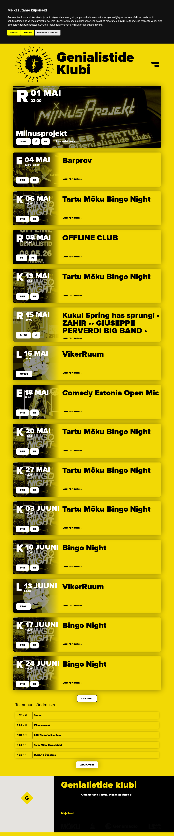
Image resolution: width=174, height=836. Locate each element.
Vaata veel (87, 764)
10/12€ (24, 374)
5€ (21, 257)
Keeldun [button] (28, 32)
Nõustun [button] (14, 32)
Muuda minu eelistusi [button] (47, 32)
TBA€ (23, 606)
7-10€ (23, 141)
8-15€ (23, 335)
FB (45, 141)
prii (22, 180)
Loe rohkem (65, 141)
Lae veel (87, 698)
